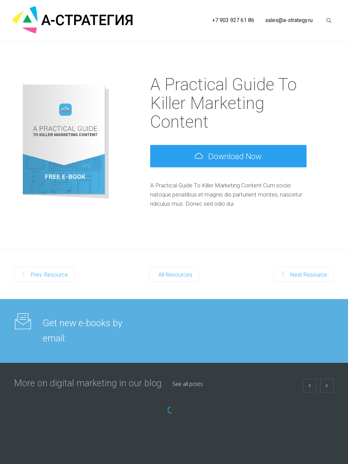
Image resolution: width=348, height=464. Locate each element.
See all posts (187, 384)
